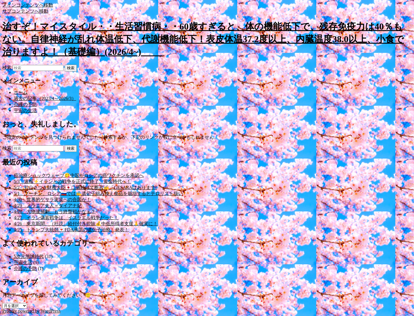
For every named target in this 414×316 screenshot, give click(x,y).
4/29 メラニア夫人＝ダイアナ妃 (48, 205)
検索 (7, 67)
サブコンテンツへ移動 (25, 11)
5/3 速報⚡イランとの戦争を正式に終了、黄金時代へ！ (72, 181)
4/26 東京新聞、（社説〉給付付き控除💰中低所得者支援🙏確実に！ (86, 223)
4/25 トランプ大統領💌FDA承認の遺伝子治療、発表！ (71, 229)
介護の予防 (25, 104)
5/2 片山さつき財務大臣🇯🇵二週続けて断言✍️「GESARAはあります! (85, 187)
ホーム (21, 92)
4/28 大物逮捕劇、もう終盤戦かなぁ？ (54, 211)
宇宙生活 (23, 262)
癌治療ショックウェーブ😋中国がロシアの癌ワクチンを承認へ (79, 175)
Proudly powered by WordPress (31, 311)
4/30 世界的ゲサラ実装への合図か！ (52, 199)
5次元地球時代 (29, 256)
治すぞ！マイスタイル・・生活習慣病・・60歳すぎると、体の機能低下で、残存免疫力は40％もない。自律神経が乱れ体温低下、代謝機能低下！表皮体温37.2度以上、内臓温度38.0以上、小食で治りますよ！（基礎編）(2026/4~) (203, 39)
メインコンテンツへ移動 (27, 5)
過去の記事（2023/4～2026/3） (45, 98)
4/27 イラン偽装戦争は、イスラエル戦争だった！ (66, 217)
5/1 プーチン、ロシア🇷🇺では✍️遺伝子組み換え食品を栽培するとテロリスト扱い (98, 193)
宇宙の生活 (25, 110)
